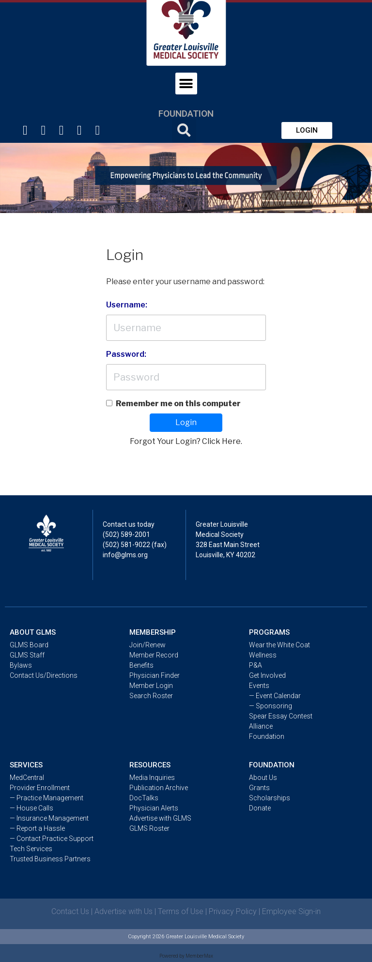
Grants (259, 788)
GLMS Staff (27, 655)
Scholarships (269, 798)
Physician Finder (154, 675)
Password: (126, 354)
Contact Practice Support (54, 838)
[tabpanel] (186, 178)
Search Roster (151, 696)
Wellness (263, 655)
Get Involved (267, 675)
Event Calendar (278, 696)
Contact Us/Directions (44, 675)
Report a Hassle (41, 828)
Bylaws (21, 665)
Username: (126, 304)
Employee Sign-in (291, 911)
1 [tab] (186, 206)
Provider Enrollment (40, 788)
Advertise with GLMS (160, 818)
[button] (306, 130)
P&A (255, 665)
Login (186, 422)
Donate (260, 808)
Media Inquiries (152, 777)
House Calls (34, 808)
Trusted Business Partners (50, 859)
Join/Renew (147, 645)
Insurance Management (52, 818)
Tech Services (31, 849)
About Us (263, 777)
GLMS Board (29, 645)
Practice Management (49, 798)
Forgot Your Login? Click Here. (186, 441)
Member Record (153, 655)
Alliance (261, 726)
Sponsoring (274, 706)
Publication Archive (158, 788)
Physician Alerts (153, 808)
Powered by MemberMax (186, 956)
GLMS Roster (149, 828)
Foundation (186, 113)
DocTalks (143, 798)
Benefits (141, 665)
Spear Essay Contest (280, 716)
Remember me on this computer (178, 403)
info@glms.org (125, 555)
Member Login (151, 685)
